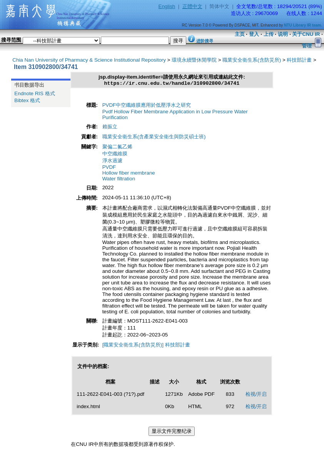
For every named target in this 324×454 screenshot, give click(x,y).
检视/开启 (256, 395)
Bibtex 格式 (27, 100)
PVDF (109, 168)
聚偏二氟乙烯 (117, 148)
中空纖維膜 (114, 155)
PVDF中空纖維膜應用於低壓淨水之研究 (146, 106)
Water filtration (118, 180)
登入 (254, 34)
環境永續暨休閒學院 (194, 60)
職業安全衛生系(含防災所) (251, 60)
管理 (307, 46)
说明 (283, 34)
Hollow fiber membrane (128, 174)
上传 (269, 34)
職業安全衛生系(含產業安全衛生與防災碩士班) (154, 138)
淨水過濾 (112, 162)
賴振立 (109, 128)
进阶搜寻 (204, 41)
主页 (240, 34)
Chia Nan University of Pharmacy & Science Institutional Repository (89, 60)
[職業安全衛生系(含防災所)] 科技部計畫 (146, 346)
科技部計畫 (299, 60)
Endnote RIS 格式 (34, 93)
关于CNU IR (306, 34)
